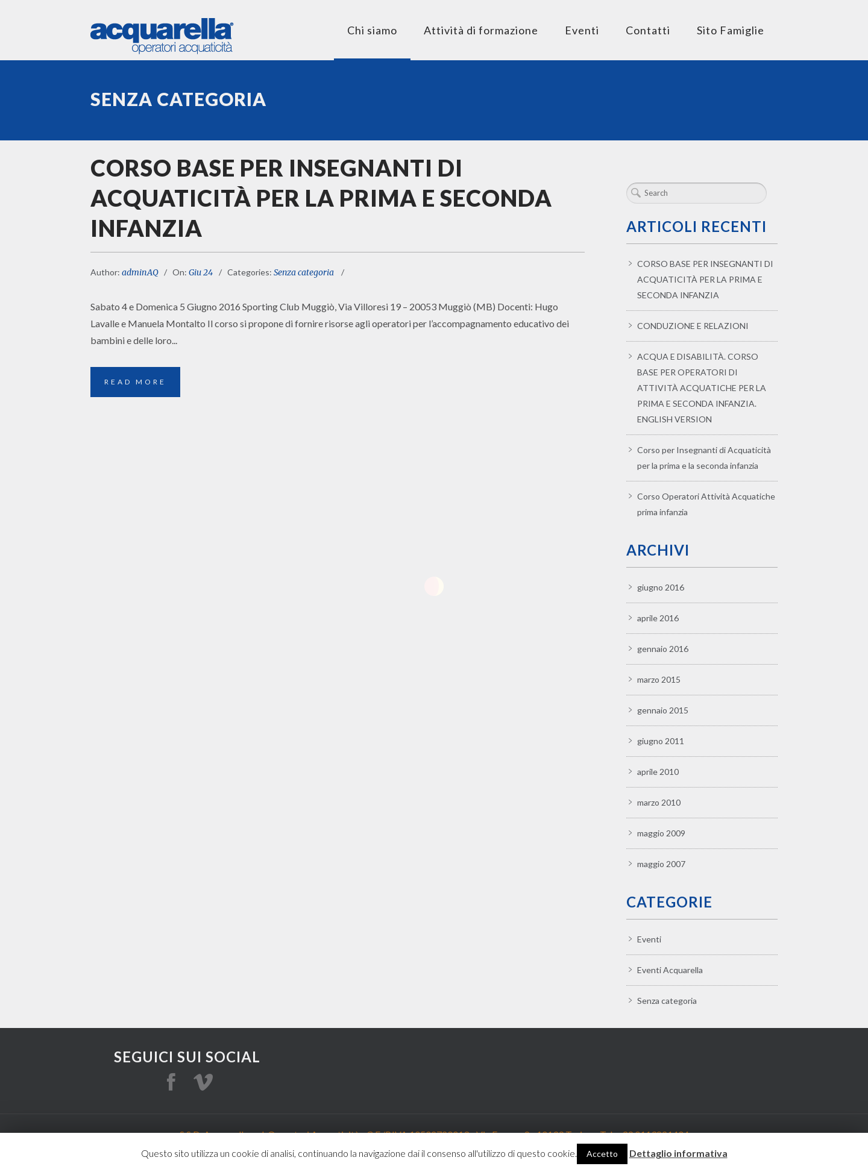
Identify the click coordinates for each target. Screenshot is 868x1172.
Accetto (602, 1153)
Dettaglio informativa (678, 1153)
